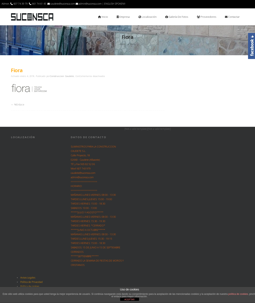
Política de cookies (29, 286)
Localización (147, 17)
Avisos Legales (27, 277)
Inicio (103, 17)
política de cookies (238, 294)
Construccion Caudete (62, 76)
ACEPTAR (129, 299)
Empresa (123, 17)
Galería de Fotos (176, 17)
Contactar (232, 17)
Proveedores (206, 17)
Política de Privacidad (31, 282)
